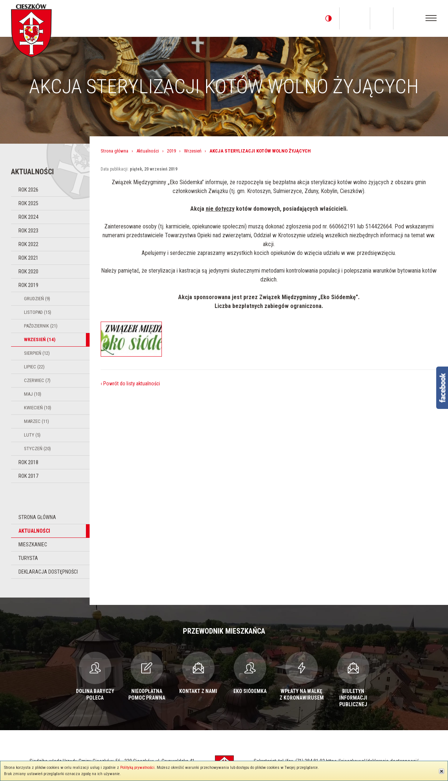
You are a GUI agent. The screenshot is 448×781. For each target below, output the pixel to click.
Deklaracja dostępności (48, 572)
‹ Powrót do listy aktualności (130, 383)
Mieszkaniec (32, 544)
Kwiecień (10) (37, 407)
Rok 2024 (28, 217)
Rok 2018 (28, 462)
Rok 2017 (28, 476)
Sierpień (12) (37, 353)
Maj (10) (32, 394)
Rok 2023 (28, 231)
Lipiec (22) (34, 367)
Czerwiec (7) (37, 380)
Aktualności (34, 531)
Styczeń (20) (37, 448)
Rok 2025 (28, 203)
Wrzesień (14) (39, 339)
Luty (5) (32, 435)
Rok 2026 (28, 190)
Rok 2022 (28, 244)
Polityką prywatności (137, 767)
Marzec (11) (36, 421)
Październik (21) (41, 326)
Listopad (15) (37, 312)
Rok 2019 (28, 285)
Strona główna (37, 517)
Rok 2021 (28, 258)
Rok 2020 (28, 271)
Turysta (28, 558)
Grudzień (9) (37, 298)
